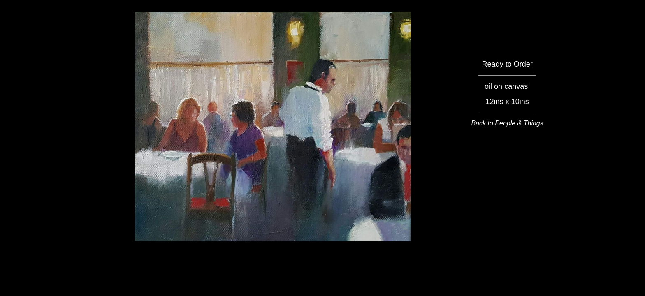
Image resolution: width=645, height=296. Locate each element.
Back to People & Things (507, 123)
